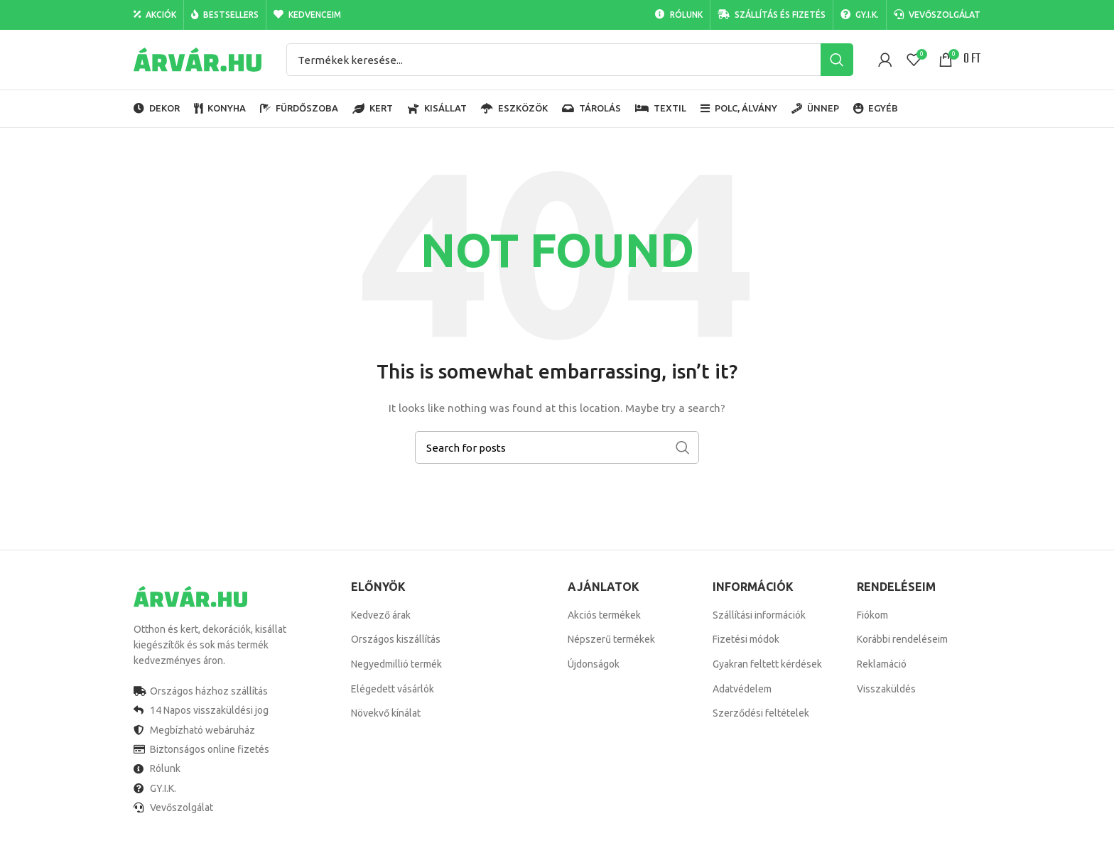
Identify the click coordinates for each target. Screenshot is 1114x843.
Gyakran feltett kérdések (767, 664)
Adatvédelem (742, 689)
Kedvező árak (381, 615)
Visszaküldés (886, 689)
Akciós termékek (604, 615)
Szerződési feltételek (761, 713)
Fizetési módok (746, 639)
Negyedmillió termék (396, 664)
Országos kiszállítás (395, 639)
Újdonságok (594, 664)
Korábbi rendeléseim (902, 639)
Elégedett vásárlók (392, 689)
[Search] (569, 59)
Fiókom (872, 615)
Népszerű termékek (611, 639)
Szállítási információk (759, 615)
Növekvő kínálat (386, 713)
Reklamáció (882, 664)
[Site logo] (197, 59)
